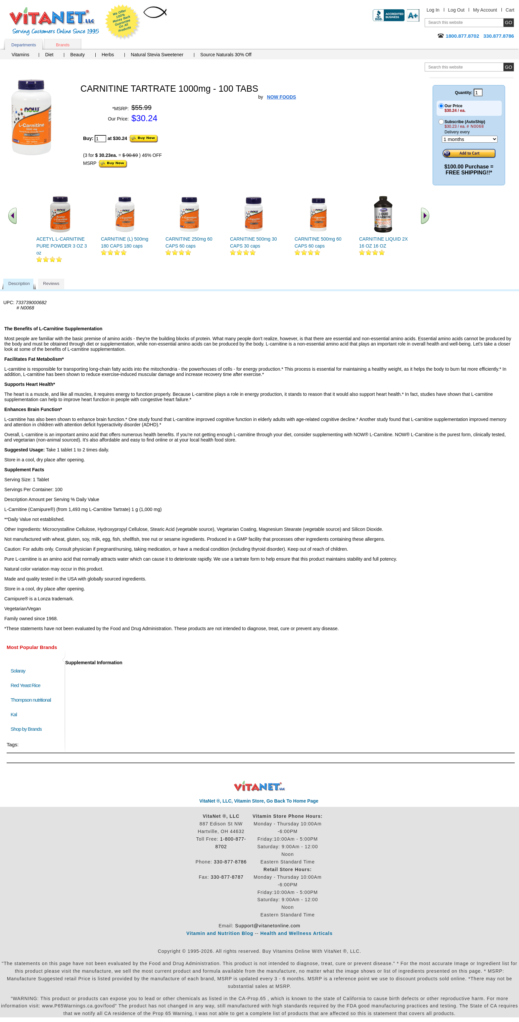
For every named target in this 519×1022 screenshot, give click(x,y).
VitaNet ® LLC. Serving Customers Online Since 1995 (54, 21)
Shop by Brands (28, 729)
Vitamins (20, 54)
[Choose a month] (469, 139)
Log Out (456, 10)
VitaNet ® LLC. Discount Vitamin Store (259, 786)
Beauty (77, 54)
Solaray (18, 671)
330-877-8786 (230, 861)
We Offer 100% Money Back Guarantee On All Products (123, 22)
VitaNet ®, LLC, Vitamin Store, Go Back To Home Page (258, 801)
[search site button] (508, 67)
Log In (433, 10)
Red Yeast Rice (25, 685)
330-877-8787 (227, 877)
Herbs (108, 54)
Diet (49, 54)
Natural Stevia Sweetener (157, 54)
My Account (485, 10)
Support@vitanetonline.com (267, 925)
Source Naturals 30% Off (226, 54)
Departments (23, 44)
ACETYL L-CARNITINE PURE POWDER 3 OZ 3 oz (61, 246)
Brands (63, 44)
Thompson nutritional (31, 700)
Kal (14, 714)
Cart (510, 10)
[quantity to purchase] (100, 138)
